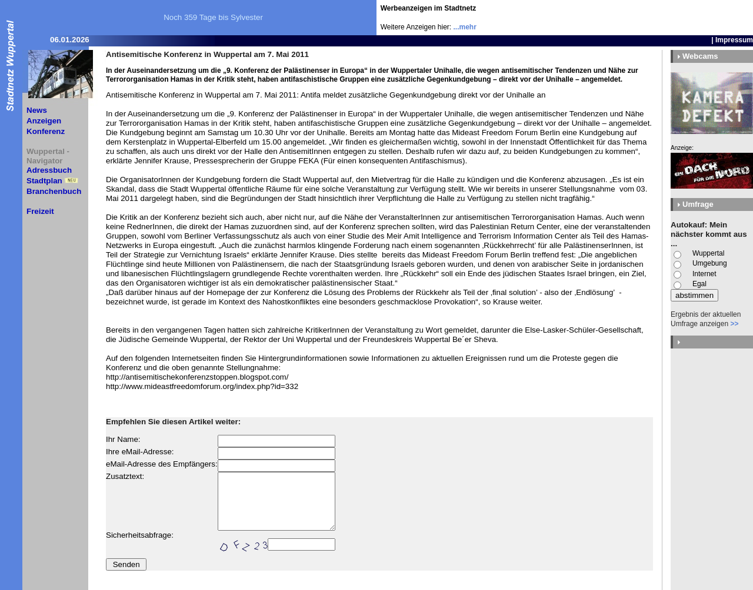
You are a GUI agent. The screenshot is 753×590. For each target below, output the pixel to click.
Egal (699, 284)
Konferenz (45, 131)
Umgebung (709, 263)
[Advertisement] (684, 17)
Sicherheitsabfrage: (140, 535)
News (36, 110)
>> (734, 324)
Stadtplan (44, 180)
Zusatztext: (125, 476)
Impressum (734, 40)
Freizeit (40, 211)
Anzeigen (43, 120)
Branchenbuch (53, 191)
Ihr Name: (123, 439)
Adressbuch (49, 170)
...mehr (465, 27)
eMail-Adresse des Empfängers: (162, 464)
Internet (704, 274)
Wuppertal (708, 253)
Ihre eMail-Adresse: (140, 451)
